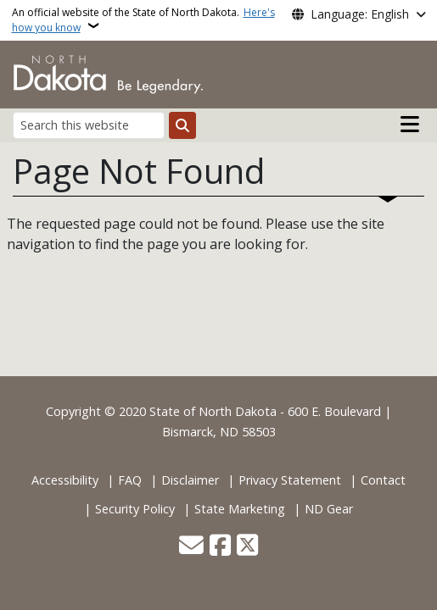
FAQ (130, 480)
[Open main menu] (409, 125)
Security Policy (135, 509)
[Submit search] (182, 125)
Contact (383, 480)
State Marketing (239, 509)
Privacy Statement (289, 480)
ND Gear (329, 509)
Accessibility (64, 480)
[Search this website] (89, 125)
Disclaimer (190, 480)
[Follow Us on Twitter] (247, 546)
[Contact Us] (191, 546)
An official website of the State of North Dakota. (143, 20)
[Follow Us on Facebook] (220, 546)
